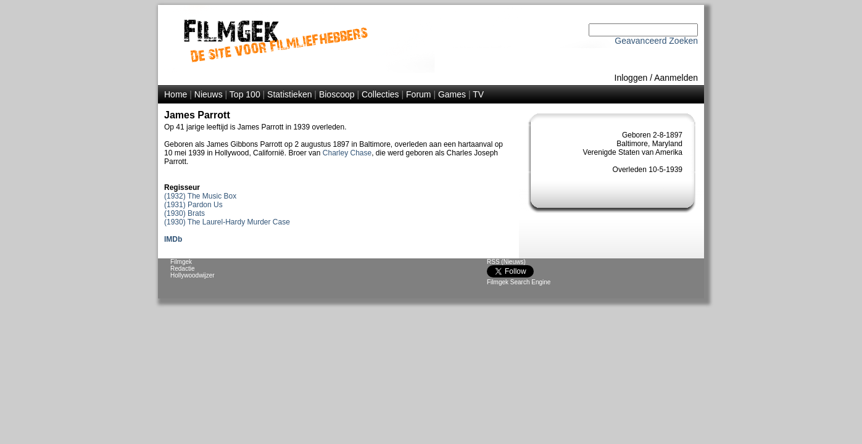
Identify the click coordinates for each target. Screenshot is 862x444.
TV (478, 94)
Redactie (182, 268)
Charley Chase (347, 153)
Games (452, 94)
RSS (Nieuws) (506, 261)
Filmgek (181, 261)
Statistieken (289, 94)
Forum (418, 94)
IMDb (173, 239)
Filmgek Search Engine (518, 282)
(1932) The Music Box (200, 196)
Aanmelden (676, 78)
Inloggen (631, 78)
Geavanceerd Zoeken (656, 41)
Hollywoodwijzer (192, 275)
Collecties (380, 94)
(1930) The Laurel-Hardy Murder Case (227, 222)
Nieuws (208, 94)
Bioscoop (337, 94)
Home (175, 94)
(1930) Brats (184, 213)
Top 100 (245, 94)
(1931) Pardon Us (193, 204)
